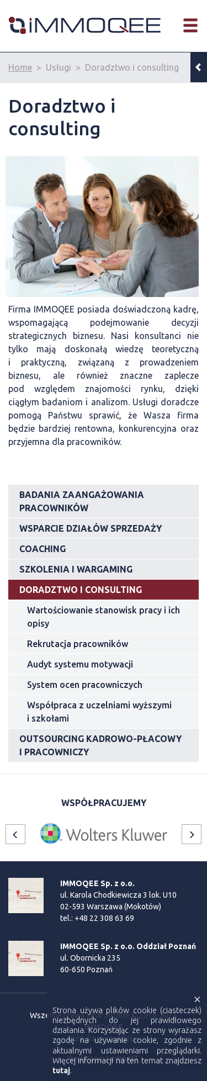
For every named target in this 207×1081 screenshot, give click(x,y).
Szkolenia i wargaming (75, 569)
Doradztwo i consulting (132, 67)
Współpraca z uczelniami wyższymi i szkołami (99, 711)
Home (20, 67)
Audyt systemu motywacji (80, 664)
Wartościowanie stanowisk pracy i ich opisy (103, 616)
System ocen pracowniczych (84, 685)
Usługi (58, 67)
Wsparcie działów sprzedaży (90, 528)
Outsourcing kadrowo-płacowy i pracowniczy (100, 745)
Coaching (42, 549)
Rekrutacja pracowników (77, 644)
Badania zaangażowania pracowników (81, 501)
